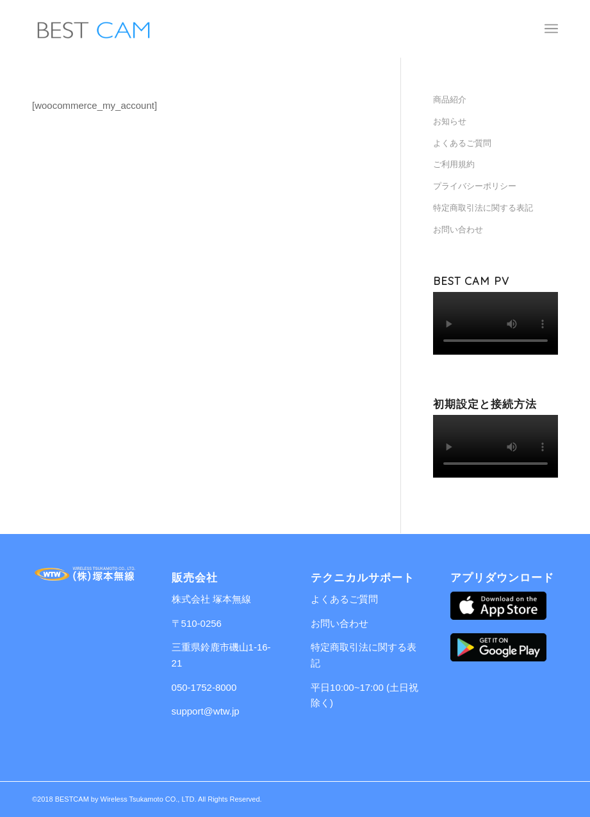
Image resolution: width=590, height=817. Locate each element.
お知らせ (449, 121)
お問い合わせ (458, 229)
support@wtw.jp (206, 711)
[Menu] (551, 29)
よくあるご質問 (462, 143)
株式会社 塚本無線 (211, 599)
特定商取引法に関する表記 (483, 208)
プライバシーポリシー (474, 186)
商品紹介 (449, 99)
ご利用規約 (454, 164)
